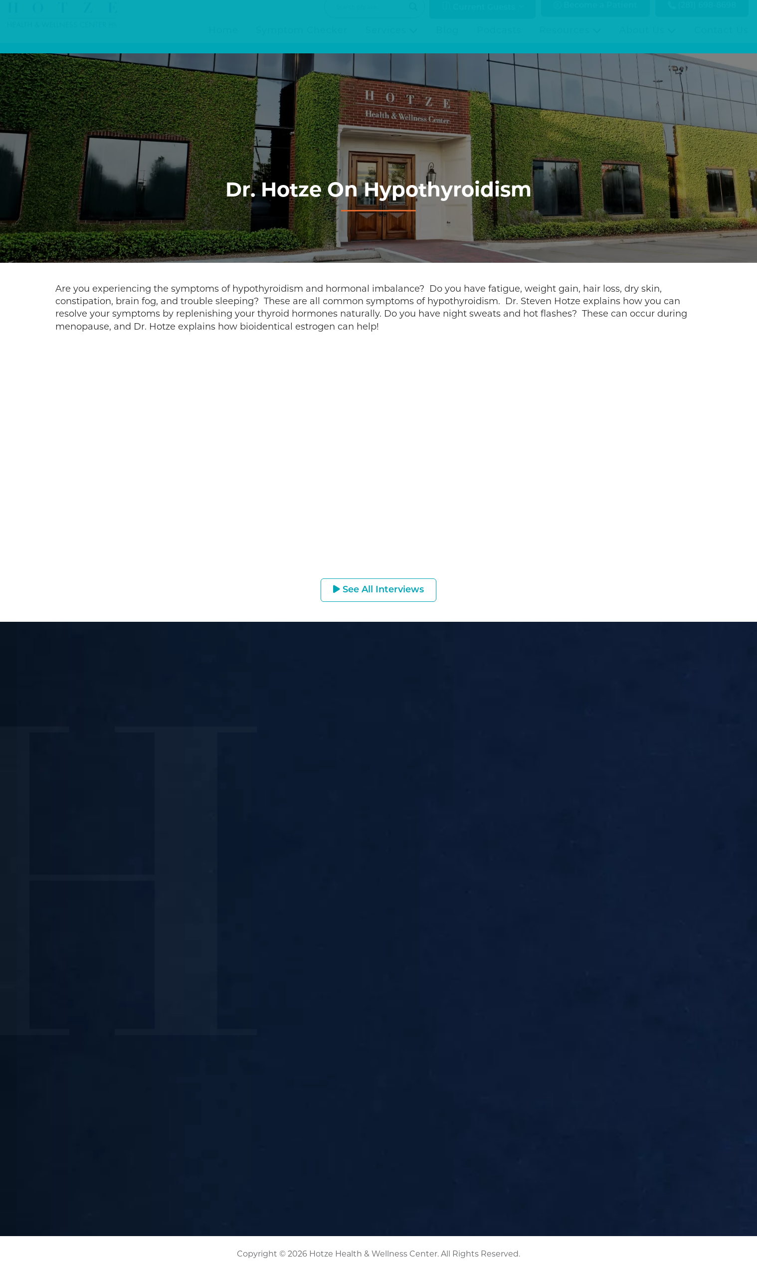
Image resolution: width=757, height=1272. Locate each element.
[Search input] (370, 17)
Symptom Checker (302, 40)
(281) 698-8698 (702, 15)
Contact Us (721, 40)
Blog (447, 40)
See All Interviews (378, 589)
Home (223, 40)
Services (392, 40)
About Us (647, 40)
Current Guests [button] (478, 16)
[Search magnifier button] (413, 17)
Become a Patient (595, 15)
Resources (570, 40)
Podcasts (499, 40)
